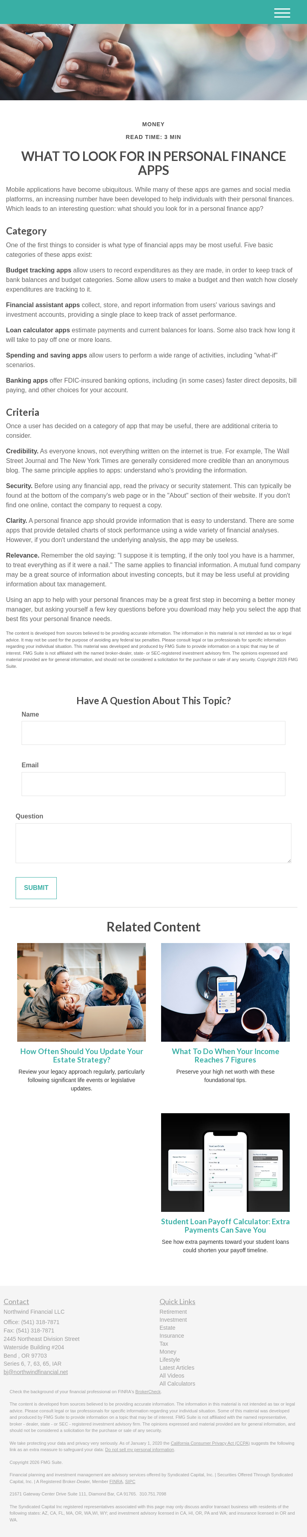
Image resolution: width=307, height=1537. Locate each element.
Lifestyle (169, 1359)
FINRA (116, 1481)
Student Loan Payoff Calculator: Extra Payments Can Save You (225, 1225)
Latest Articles (176, 1367)
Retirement (173, 1312)
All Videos (171, 1375)
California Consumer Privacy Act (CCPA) (210, 1443)
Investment (173, 1320)
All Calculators (177, 1383)
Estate (167, 1328)
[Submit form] (36, 888)
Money (167, 1351)
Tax (163, 1343)
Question (29, 816)
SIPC (130, 1481)
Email (30, 765)
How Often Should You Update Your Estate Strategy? (81, 1055)
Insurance (171, 1335)
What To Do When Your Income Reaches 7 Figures (225, 1055)
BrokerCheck (148, 1391)
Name (30, 714)
